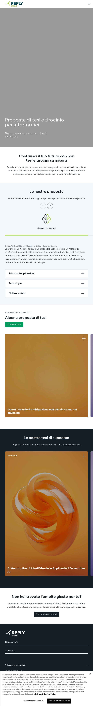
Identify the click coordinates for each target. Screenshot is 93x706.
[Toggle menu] (89, 4)
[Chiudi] (90, 674)
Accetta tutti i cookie (59, 701)
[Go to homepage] (17, 4)
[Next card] (50, 206)
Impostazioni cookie (33, 701)
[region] (46, 688)
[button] (14, 324)
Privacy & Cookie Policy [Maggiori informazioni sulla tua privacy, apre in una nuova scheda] (45, 694)
